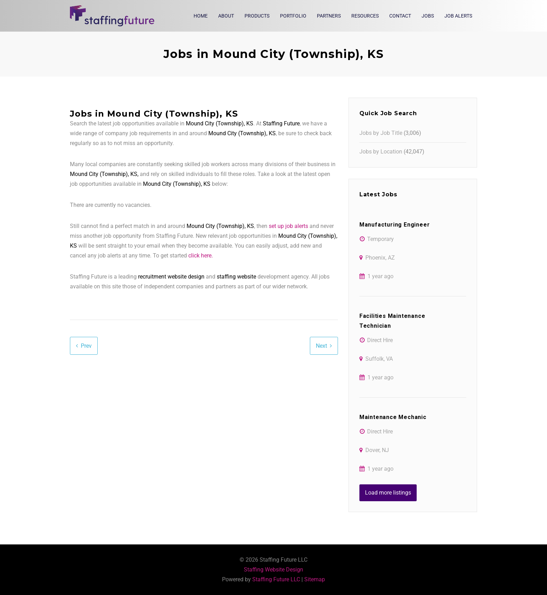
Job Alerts (458, 16)
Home (201, 16)
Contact (400, 16)
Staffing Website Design (273, 569)
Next (321, 345)
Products (257, 16)
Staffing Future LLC (276, 579)
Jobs (428, 16)
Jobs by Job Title (380, 133)
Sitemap (314, 579)
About (226, 16)
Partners (329, 16)
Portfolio (293, 16)
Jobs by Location (380, 151)
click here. (200, 255)
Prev (86, 345)
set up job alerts (288, 226)
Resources (365, 16)
